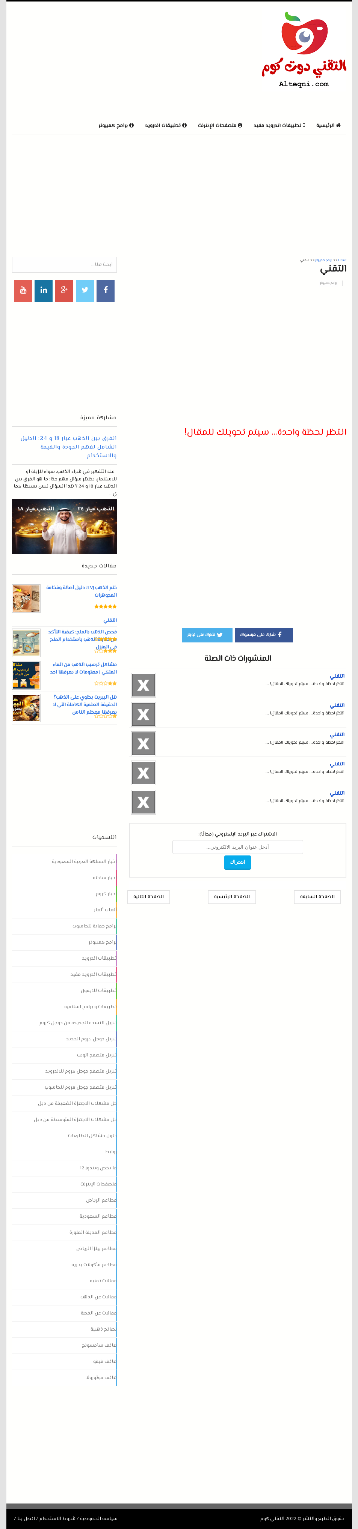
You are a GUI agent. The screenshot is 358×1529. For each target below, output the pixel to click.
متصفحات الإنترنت (98, 1184)
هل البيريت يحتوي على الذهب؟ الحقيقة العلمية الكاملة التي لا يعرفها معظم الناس (84, 705)
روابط (111, 1152)
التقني (337, 676)
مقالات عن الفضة (99, 1313)
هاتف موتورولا (101, 1378)
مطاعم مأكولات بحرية (94, 1265)
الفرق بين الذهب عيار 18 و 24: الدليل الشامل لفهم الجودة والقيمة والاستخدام (69, 447)
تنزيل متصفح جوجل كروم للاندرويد (81, 1071)
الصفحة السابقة (317, 897)
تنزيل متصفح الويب (97, 1055)
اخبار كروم (106, 894)
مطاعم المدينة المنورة (93, 1232)
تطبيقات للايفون (99, 991)
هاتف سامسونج (99, 1345)
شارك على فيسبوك (262, 634)
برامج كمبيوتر (328, 283)
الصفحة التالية (148, 897)
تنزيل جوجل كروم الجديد (91, 1039)
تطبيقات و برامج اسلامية (90, 1007)
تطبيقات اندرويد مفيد (93, 974)
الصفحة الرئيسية (232, 897)
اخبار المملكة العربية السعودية (84, 862)
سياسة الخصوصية (99, 1519)
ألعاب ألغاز (105, 910)
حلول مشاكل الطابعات (92, 1136)
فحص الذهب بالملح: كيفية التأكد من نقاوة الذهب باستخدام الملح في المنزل (82, 640)
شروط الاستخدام (57, 1519)
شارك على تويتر (205, 634)
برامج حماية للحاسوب (95, 926)
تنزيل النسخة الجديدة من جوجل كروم (78, 1023)
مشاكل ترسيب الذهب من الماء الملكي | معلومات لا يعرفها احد (83, 668)
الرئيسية (328, 126)
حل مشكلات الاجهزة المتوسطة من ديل (75, 1120)
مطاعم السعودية (98, 1216)
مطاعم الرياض (101, 1200)
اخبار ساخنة (105, 878)
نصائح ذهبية (104, 1329)
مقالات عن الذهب (98, 1297)
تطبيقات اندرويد (99, 958)
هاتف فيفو (105, 1361)
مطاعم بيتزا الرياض (96, 1249)
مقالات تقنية (103, 1281)
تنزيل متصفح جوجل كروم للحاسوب (81, 1087)
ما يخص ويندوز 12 (98, 1168)
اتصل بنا (26, 1519)
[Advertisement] (100, 59)
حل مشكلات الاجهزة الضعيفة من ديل (77, 1103)
